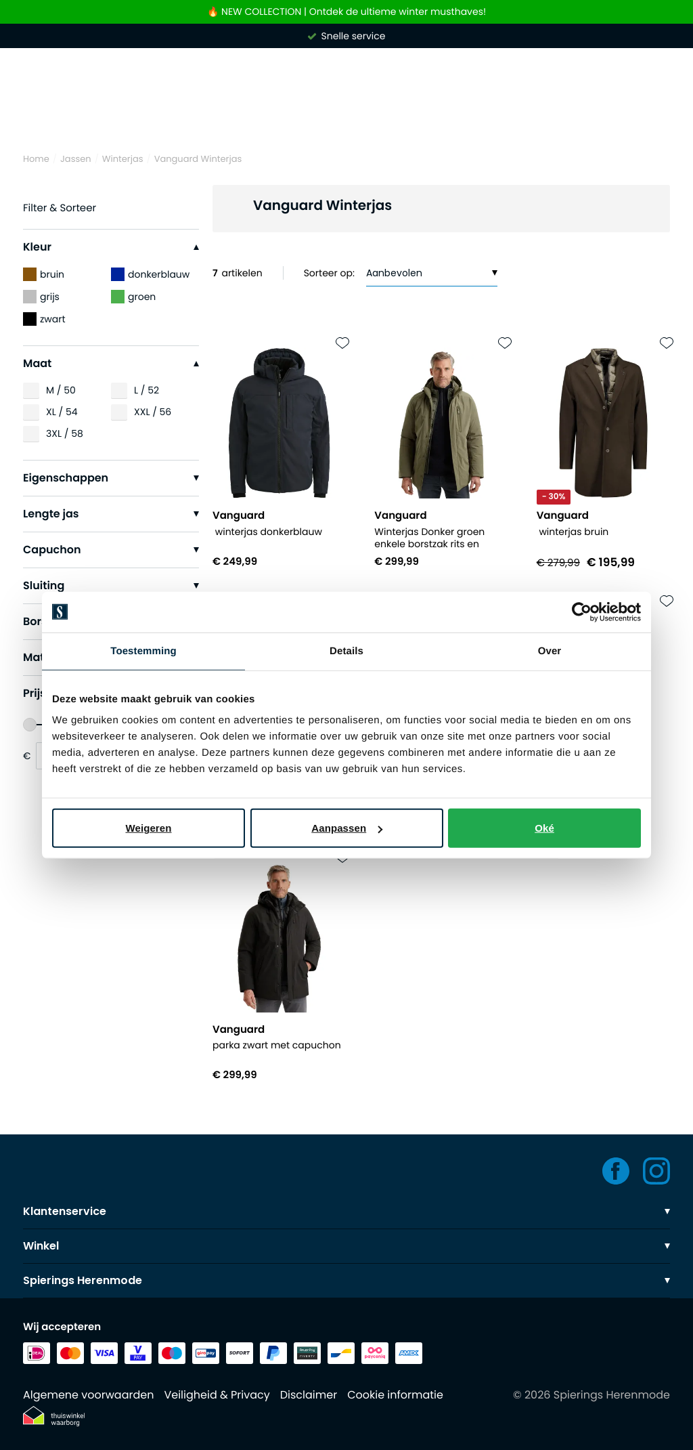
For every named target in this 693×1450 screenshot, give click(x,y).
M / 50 (61, 390)
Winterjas (122, 158)
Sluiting (111, 585)
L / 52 (146, 390)
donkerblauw (150, 274)
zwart (44, 319)
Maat (111, 363)
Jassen (75, 158)
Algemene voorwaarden (88, 1395)
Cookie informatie (395, 1395)
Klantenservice (346, 1211)
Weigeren (148, 828)
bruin (43, 274)
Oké (544, 828)
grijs (41, 296)
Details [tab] (346, 650)
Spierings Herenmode (346, 1280)
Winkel (346, 1246)
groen (133, 296)
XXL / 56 (152, 412)
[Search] (346, 109)
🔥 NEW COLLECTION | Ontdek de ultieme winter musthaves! (346, 12)
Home (36, 158)
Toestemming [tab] (143, 650)
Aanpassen (346, 828)
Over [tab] (550, 650)
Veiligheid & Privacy (216, 1395)
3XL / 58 (64, 433)
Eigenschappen (111, 478)
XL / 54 (61, 412)
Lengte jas (111, 513)
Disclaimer (308, 1395)
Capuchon (111, 549)
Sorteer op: (329, 273)
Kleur (111, 247)
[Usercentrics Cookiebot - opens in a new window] (581, 611)
